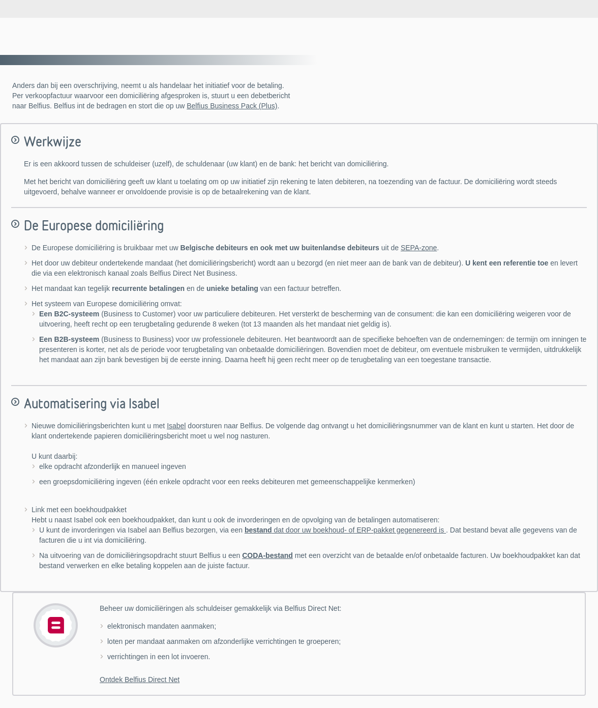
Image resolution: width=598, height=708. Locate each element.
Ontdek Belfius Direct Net (140, 679)
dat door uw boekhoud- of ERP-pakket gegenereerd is (345, 530)
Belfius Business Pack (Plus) (232, 106)
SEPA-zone (419, 248)
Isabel (176, 426)
